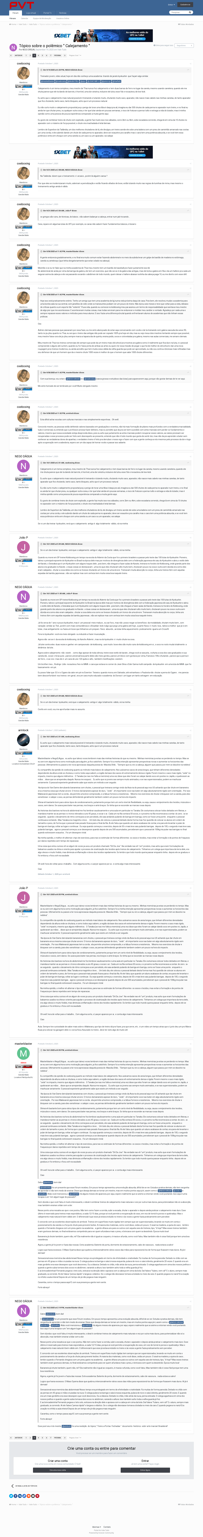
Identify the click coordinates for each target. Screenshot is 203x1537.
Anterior (18, 55)
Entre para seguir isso (164, 45)
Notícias (62, 13)
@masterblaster (47, 81)
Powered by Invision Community (101, 1533)
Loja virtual (31, 13)
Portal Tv (48, 13)
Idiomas (96, 1527)
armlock (69, 413)
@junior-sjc (105, 81)
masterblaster (72, 251)
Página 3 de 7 (75, 55)
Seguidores (181, 46)
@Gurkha (185, 1191)
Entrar (171, 5)
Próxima (57, 55)
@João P (174, 1191)
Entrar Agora (145, 1470)
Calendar (24, 18)
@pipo (82, 81)
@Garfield (116, 81)
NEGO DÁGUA (29, 50)
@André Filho (72, 81)
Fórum (15, 13)
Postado (47, 63)
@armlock (48, 1182)
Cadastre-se (185, 5)
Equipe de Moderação (42, 18)
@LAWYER (64, 1194)
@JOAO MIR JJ (93, 81)
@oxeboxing (60, 81)
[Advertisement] (101, 1516)
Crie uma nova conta (58, 1470)
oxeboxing (23, 63)
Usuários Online (62, 18)
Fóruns (13, 18)
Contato (107, 1527)
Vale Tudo (62, 50)
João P (68, 211)
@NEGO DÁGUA (72, 379)
